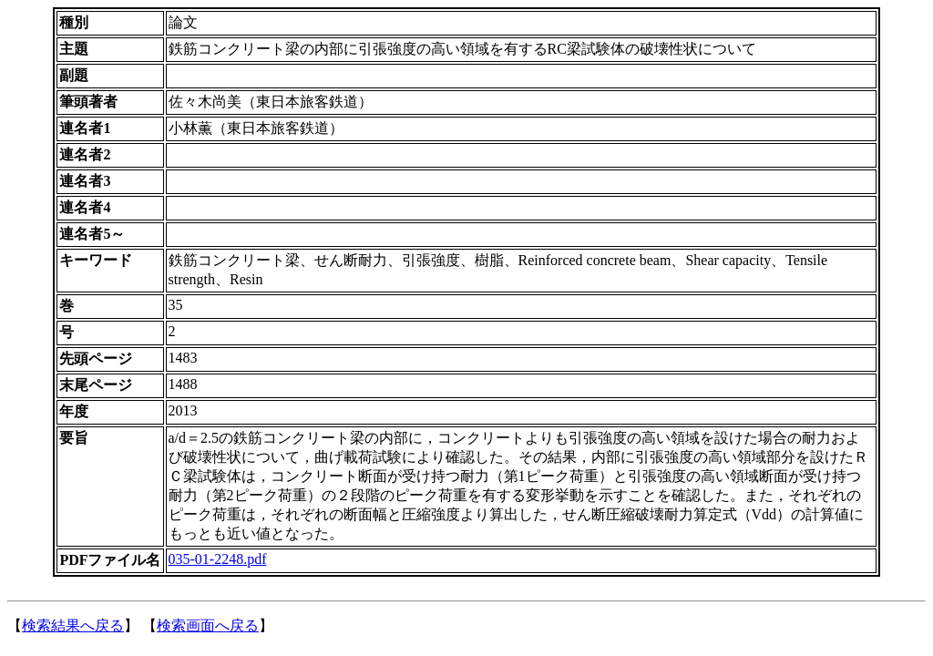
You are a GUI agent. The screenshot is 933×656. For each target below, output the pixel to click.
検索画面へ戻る (208, 625)
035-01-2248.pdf (218, 559)
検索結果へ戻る (73, 625)
